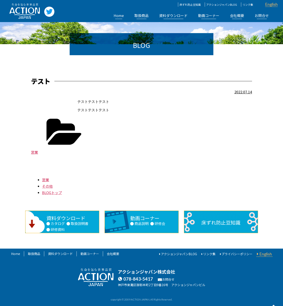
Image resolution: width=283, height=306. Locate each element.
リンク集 (248, 4)
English (271, 4)
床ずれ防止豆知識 (190, 4)
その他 (47, 186)
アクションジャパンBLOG (221, 4)
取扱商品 (141, 15)
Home (119, 15)
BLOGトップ (52, 192)
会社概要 (237, 15)
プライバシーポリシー (237, 254)
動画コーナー (208, 15)
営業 (34, 152)
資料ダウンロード (173, 15)
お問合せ (262, 15)
